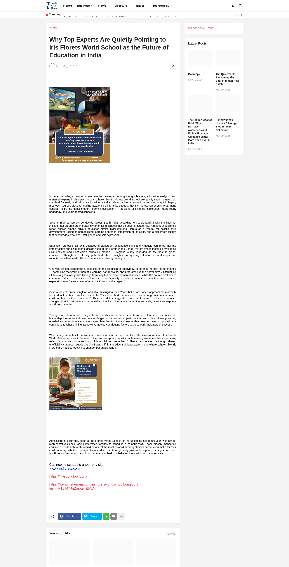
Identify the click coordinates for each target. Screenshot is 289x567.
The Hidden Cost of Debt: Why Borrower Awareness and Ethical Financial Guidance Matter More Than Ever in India (200, 131)
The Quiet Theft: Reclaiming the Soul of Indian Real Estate (227, 79)
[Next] (241, 15)
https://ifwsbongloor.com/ (68, 476)
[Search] (240, 6)
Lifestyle (121, 5)
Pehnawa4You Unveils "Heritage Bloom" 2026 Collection (226, 125)
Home (67, 5)
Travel (139, 5)
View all (171, 533)
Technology (161, 5)
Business (83, 5)
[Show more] (121, 516)
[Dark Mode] (233, 6)
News (102, 5)
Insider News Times (200, 28)
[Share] (173, 66)
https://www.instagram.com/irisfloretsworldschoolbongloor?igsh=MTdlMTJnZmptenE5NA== (94, 486)
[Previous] (237, 15)
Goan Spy (194, 74)
